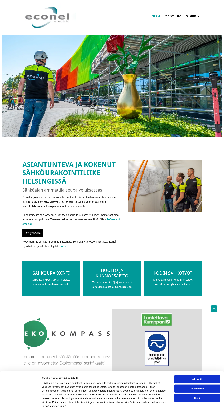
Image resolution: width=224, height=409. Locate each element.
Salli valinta (197, 372)
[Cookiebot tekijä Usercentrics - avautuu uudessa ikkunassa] (21, 402)
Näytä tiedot (171, 402)
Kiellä (197, 381)
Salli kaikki (197, 363)
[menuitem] (156, 16)
